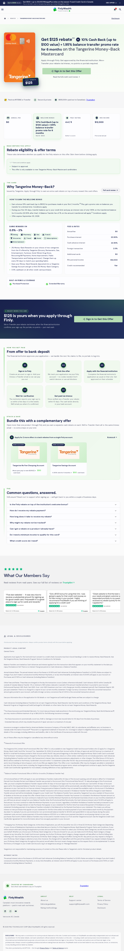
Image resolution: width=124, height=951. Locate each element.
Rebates (13, 18)
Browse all (112, 437)
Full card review (110, 190)
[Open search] (120, 9)
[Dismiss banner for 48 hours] (120, 3)
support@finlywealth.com (79, 904)
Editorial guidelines (48, 904)
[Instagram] (10, 911)
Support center (75, 900)
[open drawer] (2, 9)
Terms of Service (103, 900)
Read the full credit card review (65, 77)
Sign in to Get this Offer (66, 71)
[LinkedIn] (5, 911)
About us (44, 900)
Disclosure (116, 18)
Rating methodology (49, 908)
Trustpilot (90, 100)
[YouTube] (16, 911)
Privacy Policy (102, 904)
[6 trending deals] (115, 9)
